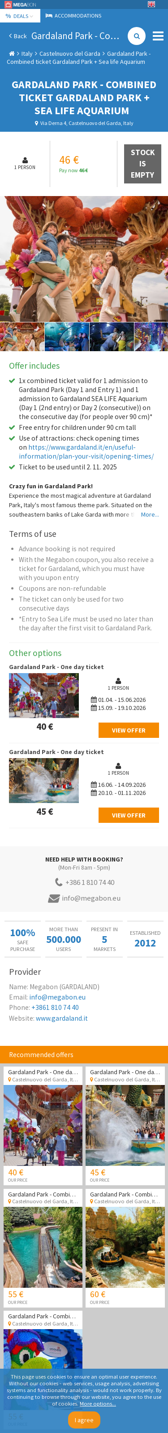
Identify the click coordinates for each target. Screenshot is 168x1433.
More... (150, 514)
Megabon (20, 5)
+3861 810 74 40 (55, 1007)
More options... (98, 1403)
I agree (84, 1420)
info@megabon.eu (57, 997)
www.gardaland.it (62, 1018)
